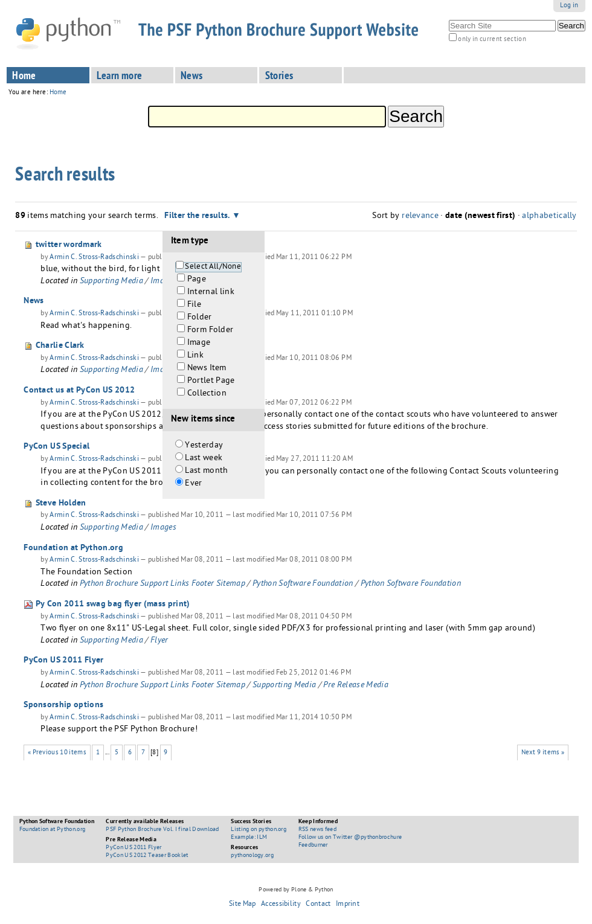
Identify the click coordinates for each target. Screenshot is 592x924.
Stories (279, 77)
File (194, 305)
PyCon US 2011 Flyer (63, 661)
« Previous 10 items (57, 753)
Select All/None (213, 267)
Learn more (120, 77)
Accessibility (281, 904)
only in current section (492, 39)
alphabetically (549, 216)
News (192, 77)
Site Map (242, 904)
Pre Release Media (355, 686)
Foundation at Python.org (73, 548)
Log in (569, 6)
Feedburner (313, 845)
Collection (207, 394)
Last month (206, 471)
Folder (199, 318)
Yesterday (204, 446)
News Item (207, 369)
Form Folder (210, 331)
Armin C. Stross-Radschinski (94, 258)
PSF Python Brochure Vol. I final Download (162, 829)
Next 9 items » (543, 753)
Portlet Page (211, 381)
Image (199, 343)
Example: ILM (249, 837)
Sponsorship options (63, 705)
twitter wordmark (69, 245)
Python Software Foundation (303, 584)
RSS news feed (317, 829)
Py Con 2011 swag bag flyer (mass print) (113, 604)
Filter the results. (198, 216)
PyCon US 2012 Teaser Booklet (147, 855)
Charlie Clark (60, 346)
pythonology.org (252, 855)
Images (163, 528)
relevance (420, 216)
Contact (318, 904)
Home (24, 77)
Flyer (159, 641)
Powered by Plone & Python (296, 890)
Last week (203, 459)
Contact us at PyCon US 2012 (79, 391)
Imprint (347, 904)
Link (195, 356)
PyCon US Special (56, 447)
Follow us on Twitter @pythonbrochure (350, 837)
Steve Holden (61, 504)
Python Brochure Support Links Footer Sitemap (162, 584)
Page (196, 280)
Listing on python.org (258, 829)
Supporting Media (111, 282)
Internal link (210, 292)
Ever (193, 484)
